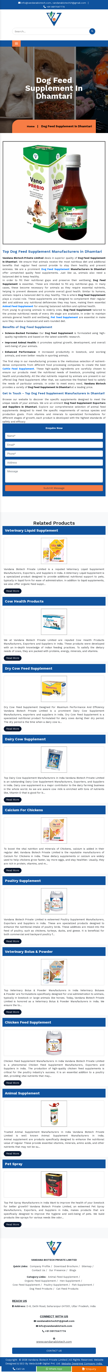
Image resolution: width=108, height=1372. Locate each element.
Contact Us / (39, 1270)
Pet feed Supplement (64, 317)
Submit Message (54, 488)
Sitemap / (88, 1266)
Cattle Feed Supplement (18, 368)
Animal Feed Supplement (17, 306)
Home (31, 126)
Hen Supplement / (71, 1280)
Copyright (11, 1359)
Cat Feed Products (67, 1288)
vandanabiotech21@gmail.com (69, 2)
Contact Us (54, 1350)
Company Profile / (41, 1266)
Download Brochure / (67, 1266)
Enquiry (89, 1369)
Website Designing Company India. (82, 1363)
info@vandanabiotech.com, (35, 2)
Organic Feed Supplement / (41, 1280)
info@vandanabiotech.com (54, 1326)
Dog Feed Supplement (55, 269)
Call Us (19, 1368)
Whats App (54, 1368)
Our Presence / (58, 1270)
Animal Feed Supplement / (64, 1276)
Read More (12, 590)
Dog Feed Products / (42, 1288)
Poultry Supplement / (57, 1284)
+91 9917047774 (54, 6)
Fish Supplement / (83, 1284)
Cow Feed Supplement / (27, 1284)
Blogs (72, 1270)
